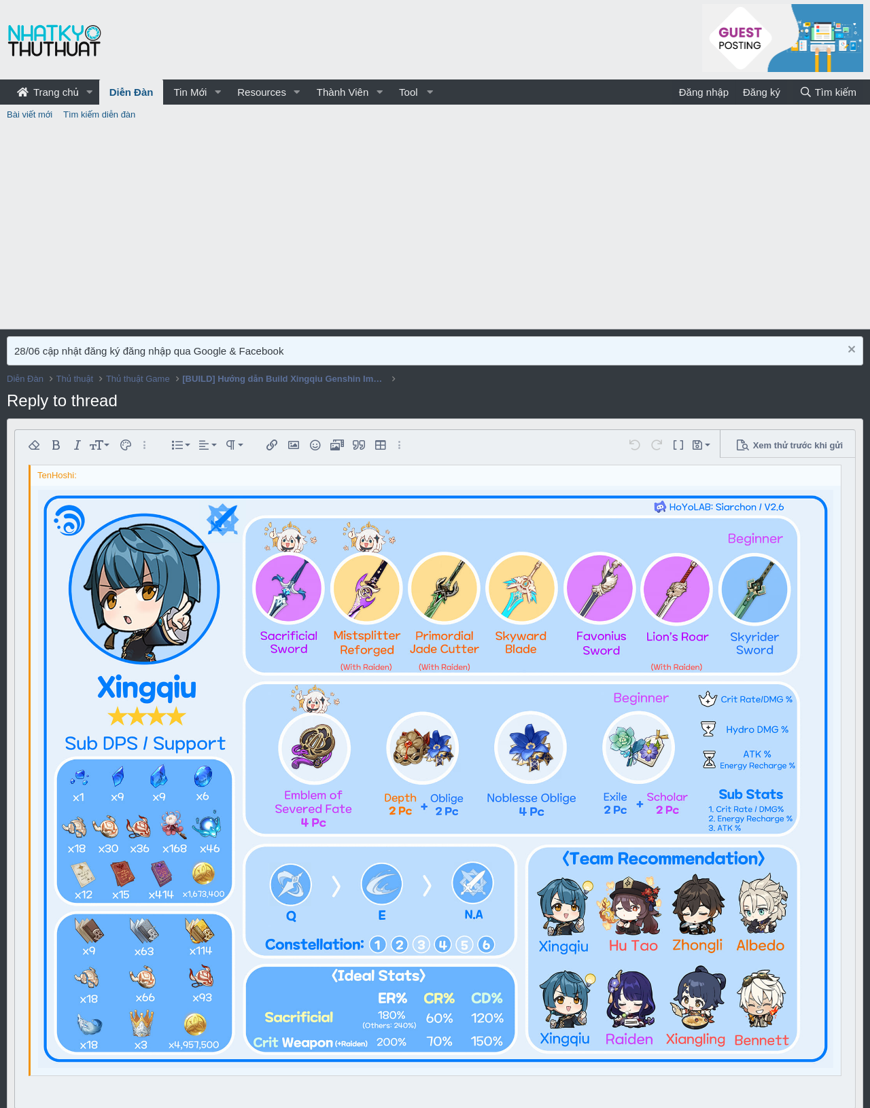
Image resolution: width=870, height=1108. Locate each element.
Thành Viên (342, 92)
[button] (89, 92)
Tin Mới (190, 92)
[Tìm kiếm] (828, 92)
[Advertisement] (435, 227)
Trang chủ (48, 92)
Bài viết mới (29, 114)
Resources (261, 92)
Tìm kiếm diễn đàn (99, 114)
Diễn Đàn (131, 92)
